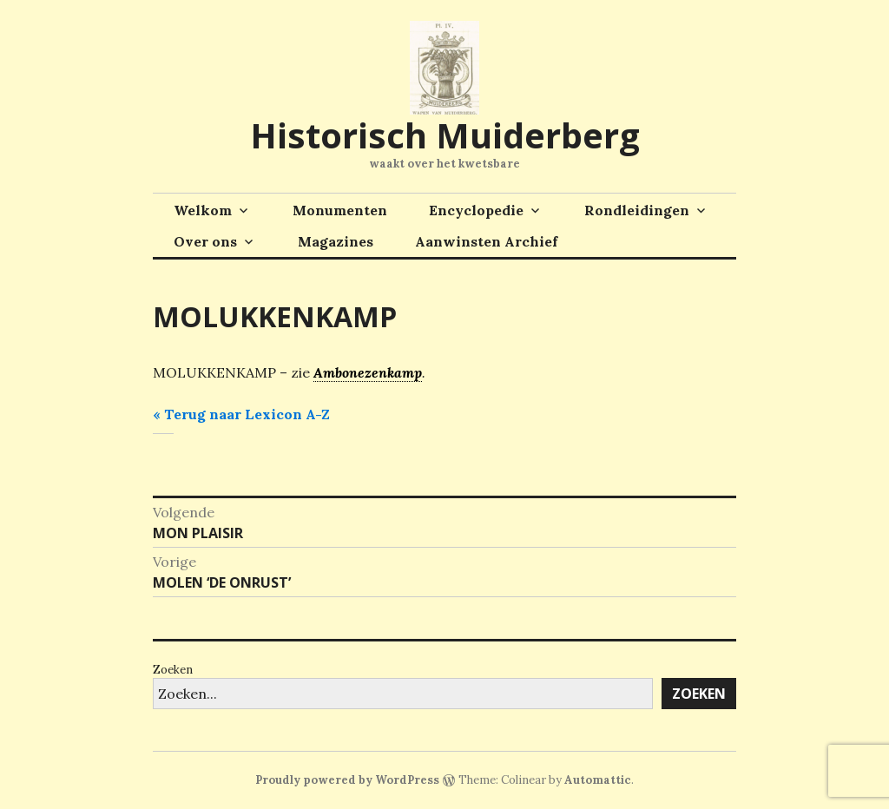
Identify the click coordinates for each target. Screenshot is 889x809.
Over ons (205, 241)
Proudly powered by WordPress (347, 780)
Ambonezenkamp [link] (367, 372)
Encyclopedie (476, 210)
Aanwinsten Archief (486, 241)
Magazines (335, 241)
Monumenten (340, 210)
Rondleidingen (636, 210)
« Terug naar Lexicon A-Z (241, 414)
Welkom (203, 210)
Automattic (597, 780)
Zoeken (173, 669)
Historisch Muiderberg (445, 135)
